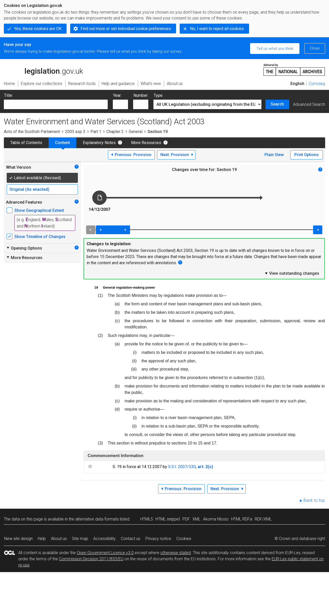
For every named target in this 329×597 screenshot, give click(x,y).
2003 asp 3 (75, 131)
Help (42, 538)
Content (62, 142)
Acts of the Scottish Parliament (32, 131)
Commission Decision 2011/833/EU (91, 558)
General (135, 131)
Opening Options (24, 248)
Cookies (183, 538)
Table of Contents (26, 142)
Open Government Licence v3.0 (105, 552)
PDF (186, 519)
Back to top (314, 500)
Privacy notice (158, 538)
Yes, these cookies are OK (37, 28)
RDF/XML (263, 519)
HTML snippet (168, 519)
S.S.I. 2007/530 (182, 466)
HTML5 (146, 519)
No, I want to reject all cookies (217, 28)
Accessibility (104, 538)
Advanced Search (309, 104)
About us (59, 538)
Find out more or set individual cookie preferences (125, 28)
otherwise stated (175, 552)
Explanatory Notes (99, 142)
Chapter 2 (115, 131)
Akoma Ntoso (216, 519)
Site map (80, 538)
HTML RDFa (241, 519)
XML (196, 519)
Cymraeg (317, 83)
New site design (18, 538)
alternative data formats (97, 519)
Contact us (130, 538)
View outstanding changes (291, 273)
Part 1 (95, 131)
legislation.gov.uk (43, 69)
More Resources (146, 142)
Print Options (306, 154)
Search (277, 104)
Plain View (274, 154)
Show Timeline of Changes (40, 236)
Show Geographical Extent (39, 210)
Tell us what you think (275, 48)
